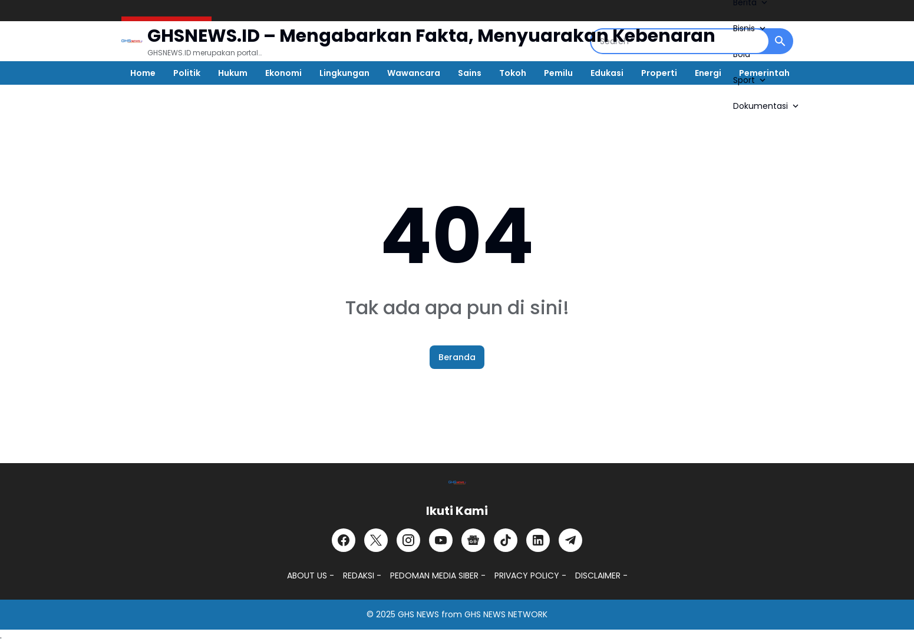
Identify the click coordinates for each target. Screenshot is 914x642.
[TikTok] (505, 540)
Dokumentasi (767, 106)
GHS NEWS (418, 614)
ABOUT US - (310, 575)
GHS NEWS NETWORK (505, 614)
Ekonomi (283, 73)
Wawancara (413, 73)
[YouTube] (441, 540)
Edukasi (606, 73)
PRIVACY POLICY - (530, 575)
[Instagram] (408, 540)
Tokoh (512, 73)
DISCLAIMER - (601, 575)
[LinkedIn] (538, 540)
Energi (708, 73)
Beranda (457, 357)
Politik (186, 73)
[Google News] (473, 540)
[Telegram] (570, 540)
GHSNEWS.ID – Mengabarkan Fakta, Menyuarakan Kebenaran (431, 36)
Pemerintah (764, 73)
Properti (659, 73)
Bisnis (750, 28)
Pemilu (558, 73)
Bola (741, 54)
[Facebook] (343, 540)
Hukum (233, 73)
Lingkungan (344, 73)
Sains (469, 73)
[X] (376, 540)
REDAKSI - (362, 575)
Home (143, 73)
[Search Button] (780, 41)
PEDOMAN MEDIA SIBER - (438, 575)
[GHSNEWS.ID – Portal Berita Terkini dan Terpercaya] (457, 482)
